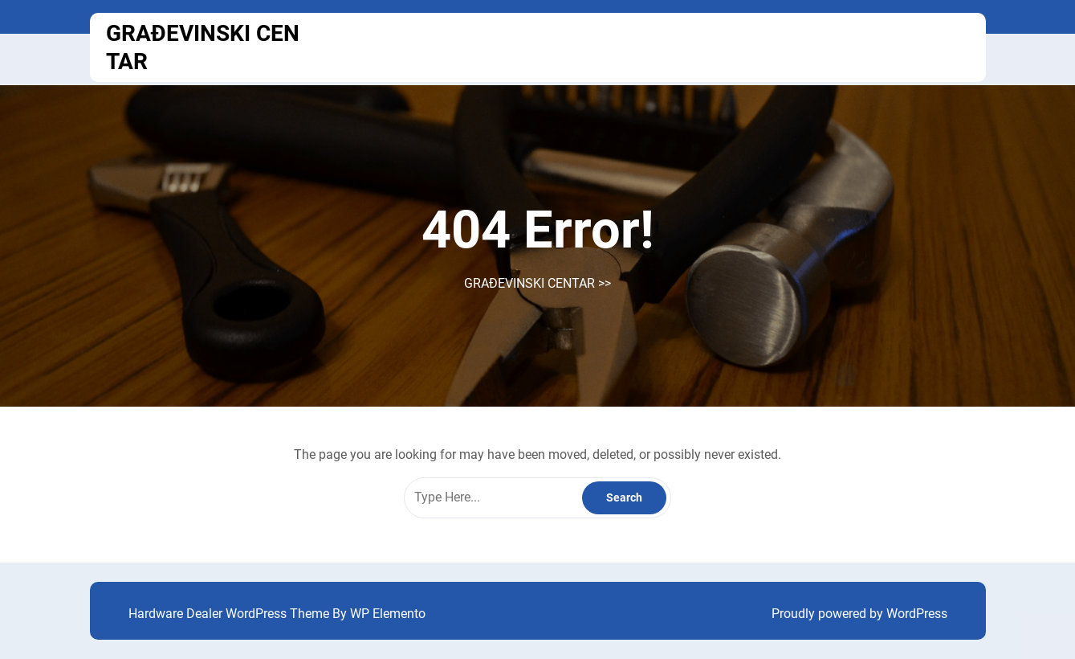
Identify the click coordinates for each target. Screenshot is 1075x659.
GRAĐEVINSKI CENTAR (529, 283)
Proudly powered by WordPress (859, 613)
